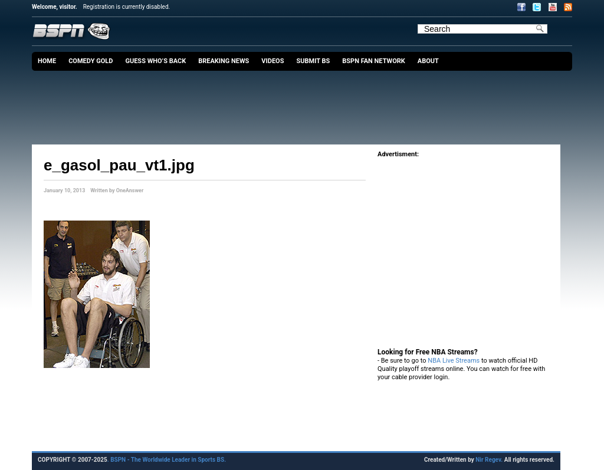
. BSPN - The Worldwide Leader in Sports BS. (166, 459)
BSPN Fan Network (373, 61)
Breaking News (223, 61)
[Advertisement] (305, 103)
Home (47, 61)
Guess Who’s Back (155, 61)
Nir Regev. (489, 459)
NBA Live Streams (454, 360)
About (428, 61)
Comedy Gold (90, 61)
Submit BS (313, 61)
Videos (272, 61)
